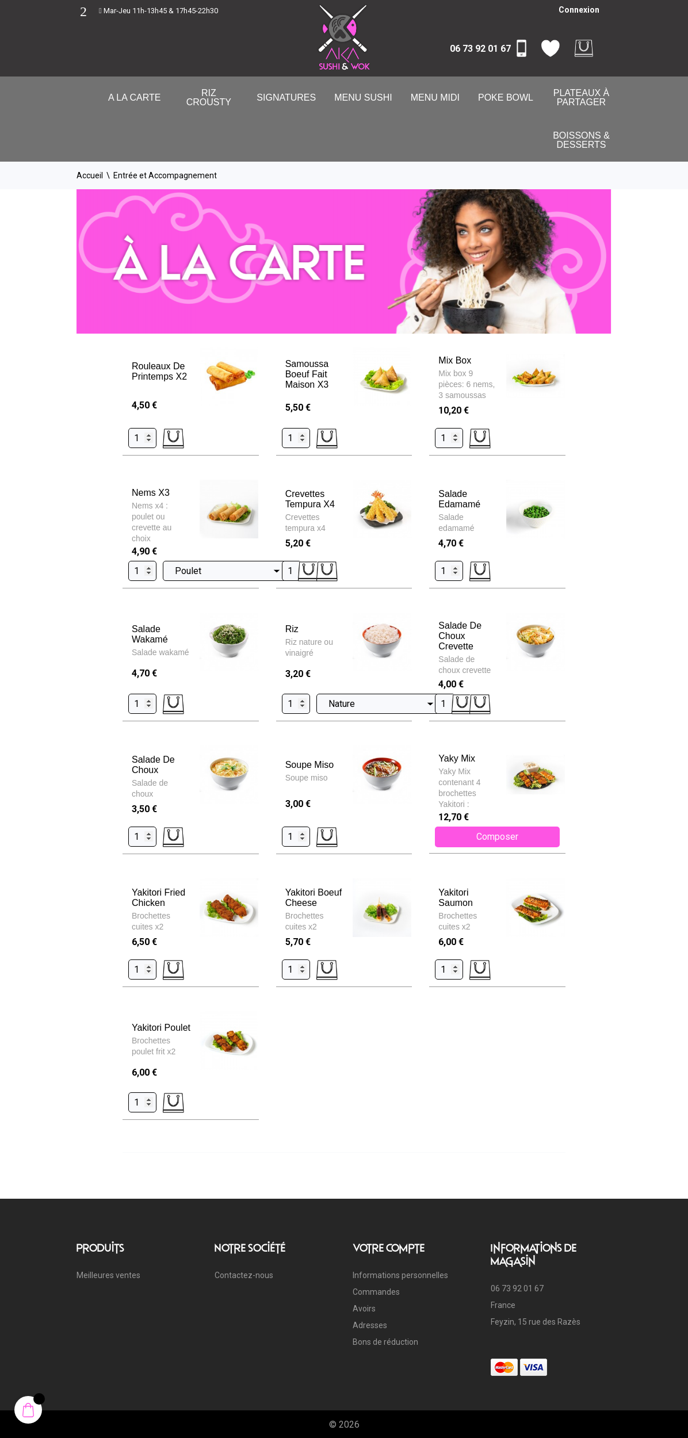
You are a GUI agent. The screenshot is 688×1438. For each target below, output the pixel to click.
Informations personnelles (400, 1275)
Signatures (286, 97)
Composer (497, 836)
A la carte (134, 97)
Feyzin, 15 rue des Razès (535, 1321)
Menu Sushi (363, 97)
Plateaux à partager (581, 97)
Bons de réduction (385, 1342)
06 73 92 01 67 (480, 48)
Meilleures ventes (108, 1275)
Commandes (376, 1292)
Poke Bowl (505, 97)
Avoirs (364, 1308)
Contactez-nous (244, 1275)
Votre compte (389, 1247)
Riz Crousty (208, 97)
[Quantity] (142, 438)
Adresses (370, 1325)
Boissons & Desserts (581, 140)
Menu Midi (435, 97)
